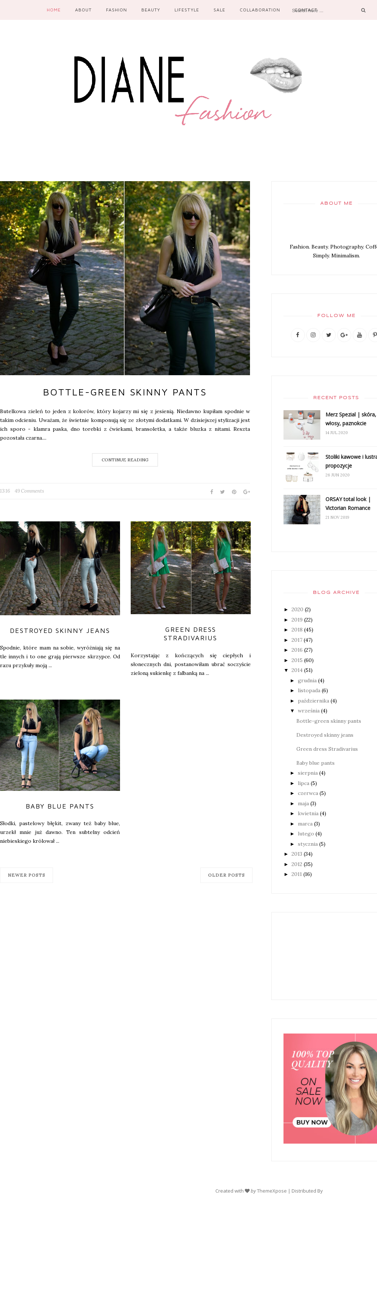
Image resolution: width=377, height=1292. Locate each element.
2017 (297, 640)
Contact (306, 10)
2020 (297, 609)
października (313, 700)
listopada (309, 690)
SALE (219, 10)
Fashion (116, 10)
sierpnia (308, 773)
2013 (297, 854)
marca (305, 823)
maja (303, 803)
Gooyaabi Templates (347, 1190)
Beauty (150, 10)
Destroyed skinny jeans (60, 630)
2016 (297, 650)
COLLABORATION (260, 10)
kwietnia (308, 813)
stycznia (308, 844)
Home (54, 10)
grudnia (307, 680)
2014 (297, 670)
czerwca (308, 793)
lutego (306, 833)
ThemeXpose (272, 1190)
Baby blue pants (60, 806)
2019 (297, 619)
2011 (297, 874)
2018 (297, 629)
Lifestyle (187, 10)
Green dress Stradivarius (190, 634)
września (309, 710)
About (83, 10)
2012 (297, 864)
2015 (297, 660)
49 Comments (29, 491)
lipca (303, 783)
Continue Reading (125, 459)
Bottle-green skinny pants (125, 391)
